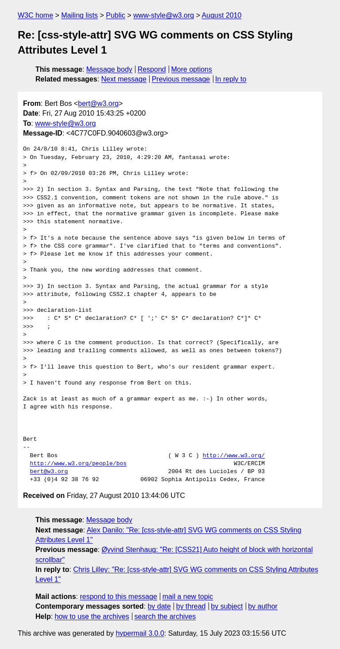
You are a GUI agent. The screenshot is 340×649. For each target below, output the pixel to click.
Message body (109, 69)
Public (115, 15)
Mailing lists (79, 15)
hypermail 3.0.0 (140, 633)
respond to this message (118, 596)
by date (158, 606)
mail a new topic (187, 596)
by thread (191, 606)
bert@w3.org (98, 103)
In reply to (230, 79)
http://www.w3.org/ (234, 456)
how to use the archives (92, 616)
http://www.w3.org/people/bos (78, 464)
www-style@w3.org (163, 15)
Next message (124, 79)
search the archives (165, 616)
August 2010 (222, 15)
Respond (152, 69)
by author (263, 606)
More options (191, 69)
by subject (227, 606)
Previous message (181, 79)
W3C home (35, 15)
